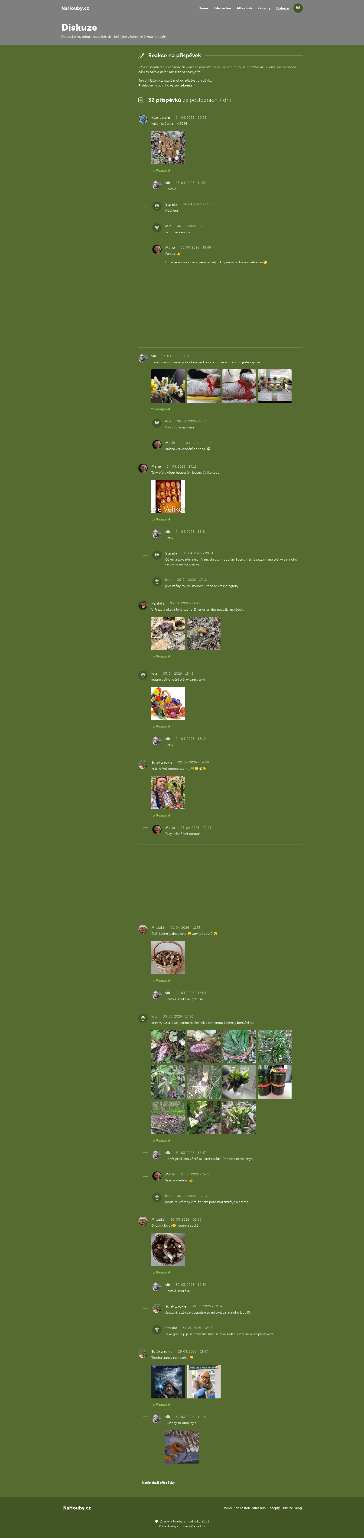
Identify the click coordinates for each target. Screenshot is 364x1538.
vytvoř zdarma (181, 85)
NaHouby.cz (75, 8)
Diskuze (282, 8)
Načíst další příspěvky (158, 1483)
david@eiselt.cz (194, 1526)
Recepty (264, 8)
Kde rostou (222, 8)
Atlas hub (244, 8)
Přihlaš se (145, 85)
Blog (298, 1508)
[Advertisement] (96, 120)
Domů (203, 8)
